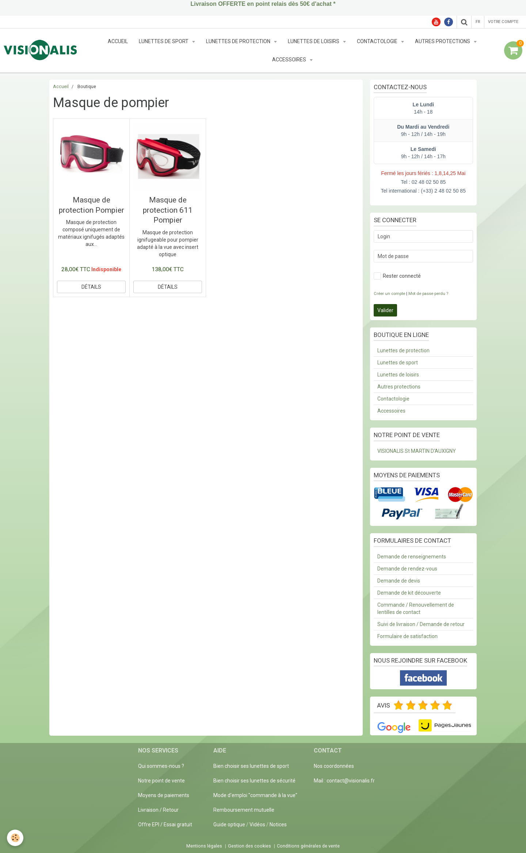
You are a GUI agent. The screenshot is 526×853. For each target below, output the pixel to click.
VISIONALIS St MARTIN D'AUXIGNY (416, 451)
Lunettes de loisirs (314, 41)
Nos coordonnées (334, 766)
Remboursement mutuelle (243, 810)
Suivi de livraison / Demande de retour (421, 624)
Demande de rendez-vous (407, 569)
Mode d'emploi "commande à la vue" (255, 795)
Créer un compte (389, 293)
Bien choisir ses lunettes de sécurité (254, 781)
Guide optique (229, 824)
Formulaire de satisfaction (407, 636)
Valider (385, 310)
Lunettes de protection (238, 41)
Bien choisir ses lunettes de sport (251, 766)
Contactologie (378, 41)
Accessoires (289, 59)
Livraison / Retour (158, 810)
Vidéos (257, 824)
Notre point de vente (161, 781)
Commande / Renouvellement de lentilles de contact (415, 608)
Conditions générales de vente (308, 846)
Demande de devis (398, 581)
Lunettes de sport (164, 41)
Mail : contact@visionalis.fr (344, 781)
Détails (91, 287)
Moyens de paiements (163, 795)
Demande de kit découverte (409, 593)
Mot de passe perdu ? (428, 293)
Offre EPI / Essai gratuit (165, 824)
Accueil (118, 41)
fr (478, 21)
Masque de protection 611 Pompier (168, 210)
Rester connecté (397, 276)
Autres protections (443, 41)
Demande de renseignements (411, 557)
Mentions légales (204, 846)
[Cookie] (15, 838)
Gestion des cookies (249, 846)
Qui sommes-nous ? (161, 766)
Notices (278, 824)
